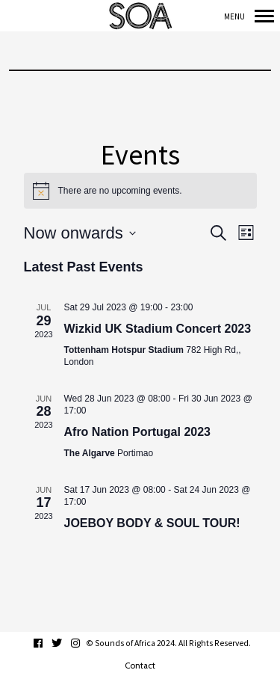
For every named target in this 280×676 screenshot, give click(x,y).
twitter (64, 643)
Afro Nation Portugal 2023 (137, 431)
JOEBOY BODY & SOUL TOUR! (152, 523)
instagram (83, 643)
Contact (140, 665)
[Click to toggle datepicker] (80, 233)
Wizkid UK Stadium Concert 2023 (158, 328)
